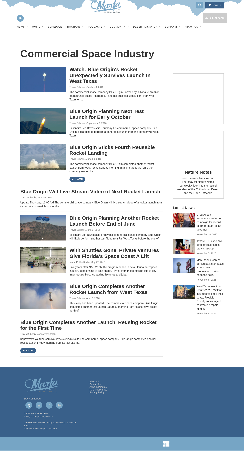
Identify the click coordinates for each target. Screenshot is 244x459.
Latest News (184, 216)
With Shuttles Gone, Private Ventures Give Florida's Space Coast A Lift (114, 261)
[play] (20, 26)
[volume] (30, 26)
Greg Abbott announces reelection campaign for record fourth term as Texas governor (209, 230)
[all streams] (215, 26)
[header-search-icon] (201, 9)
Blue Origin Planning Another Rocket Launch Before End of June (114, 229)
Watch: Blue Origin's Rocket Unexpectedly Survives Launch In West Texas (110, 84)
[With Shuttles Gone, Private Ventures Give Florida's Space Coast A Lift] (43, 268)
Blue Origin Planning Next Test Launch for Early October (106, 122)
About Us (191, 35)
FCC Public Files (98, 398)
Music (36, 35)
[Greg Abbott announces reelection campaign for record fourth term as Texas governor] (184, 228)
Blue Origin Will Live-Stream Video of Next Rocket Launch (90, 200)
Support (171, 35)
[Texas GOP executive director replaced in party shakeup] (184, 255)
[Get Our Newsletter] (198, 107)
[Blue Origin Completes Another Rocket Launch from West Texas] (43, 304)
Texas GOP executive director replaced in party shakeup (210, 253)
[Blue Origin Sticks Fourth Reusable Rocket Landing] (43, 165)
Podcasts (95, 35)
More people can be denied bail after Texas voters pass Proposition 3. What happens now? (210, 276)
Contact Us (95, 393)
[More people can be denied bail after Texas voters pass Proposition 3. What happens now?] (184, 274)
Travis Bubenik (77, 95)
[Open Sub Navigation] (27, 35)
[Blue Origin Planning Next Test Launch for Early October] (43, 129)
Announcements (98, 395)
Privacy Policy (96, 401)
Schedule (55, 35)
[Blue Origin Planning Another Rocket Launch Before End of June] (43, 236)
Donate (218, 9)
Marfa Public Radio (79, 270)
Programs (73, 35)
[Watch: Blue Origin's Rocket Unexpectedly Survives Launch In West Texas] (43, 87)
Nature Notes (198, 180)
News (21, 35)
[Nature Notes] (198, 156)
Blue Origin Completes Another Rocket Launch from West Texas (108, 297)
